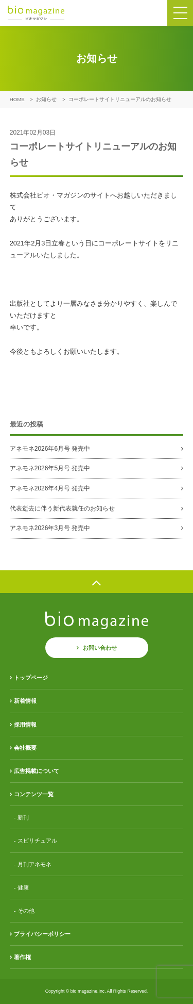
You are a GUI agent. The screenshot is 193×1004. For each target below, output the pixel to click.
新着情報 (25, 701)
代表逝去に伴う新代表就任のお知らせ (62, 508)
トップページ (31, 677)
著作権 (22, 957)
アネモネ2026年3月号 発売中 (50, 528)
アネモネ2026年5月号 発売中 (50, 468)
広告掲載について (36, 771)
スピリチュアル (37, 840)
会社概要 (25, 748)
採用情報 (25, 724)
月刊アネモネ (34, 864)
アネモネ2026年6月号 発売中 (50, 448)
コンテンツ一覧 (34, 794)
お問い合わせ (100, 648)
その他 (25, 911)
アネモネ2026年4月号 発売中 (50, 488)
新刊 (23, 817)
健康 (23, 887)
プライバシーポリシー (42, 934)
